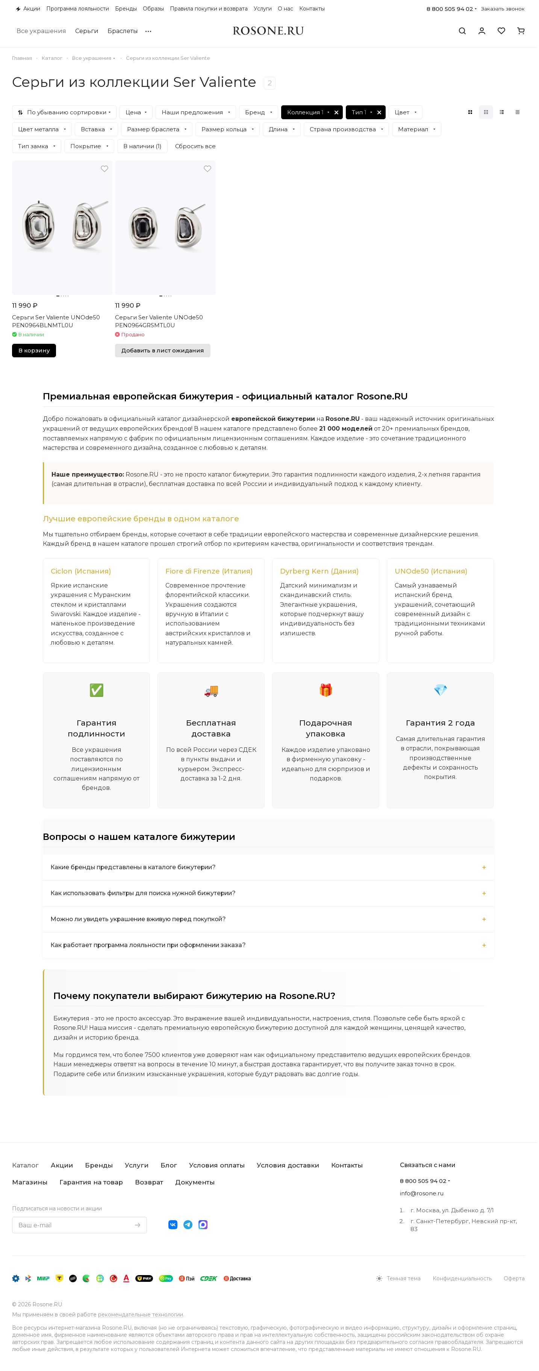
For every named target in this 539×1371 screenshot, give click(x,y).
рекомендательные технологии (140, 1314)
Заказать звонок (503, 9)
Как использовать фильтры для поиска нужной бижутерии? (146, 893)
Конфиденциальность (462, 1278)
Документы (195, 1182)
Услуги (136, 1165)
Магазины (29, 1182)
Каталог (25, 1165)
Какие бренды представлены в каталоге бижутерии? (135, 867)
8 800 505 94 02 (450, 8)
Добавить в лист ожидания (162, 350)
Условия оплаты (217, 1165)
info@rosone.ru (422, 1193)
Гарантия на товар (91, 1182)
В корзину (34, 350)
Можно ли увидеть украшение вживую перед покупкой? (140, 919)
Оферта (514, 1278)
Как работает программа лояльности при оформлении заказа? (151, 945)
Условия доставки (288, 1165)
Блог (168, 1165)
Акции (62, 1165)
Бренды (99, 1165)
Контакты (347, 1165)
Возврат (149, 1182)
